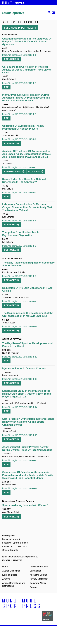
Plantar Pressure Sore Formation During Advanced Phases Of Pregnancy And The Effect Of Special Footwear (26, 98)
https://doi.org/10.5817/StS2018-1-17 (19, 488)
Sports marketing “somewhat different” (25, 505)
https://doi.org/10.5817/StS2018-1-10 (19, 301)
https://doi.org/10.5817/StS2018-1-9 (19, 276)
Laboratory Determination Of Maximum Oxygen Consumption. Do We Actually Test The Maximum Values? (27, 207)
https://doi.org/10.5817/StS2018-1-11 (19, 326)
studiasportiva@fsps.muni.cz (23, 556)
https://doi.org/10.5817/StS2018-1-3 (19, 114)
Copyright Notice (38, 583)
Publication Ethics (39, 566)
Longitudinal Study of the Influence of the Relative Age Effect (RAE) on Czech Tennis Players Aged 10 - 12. (27, 394)
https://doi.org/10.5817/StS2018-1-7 (19, 220)
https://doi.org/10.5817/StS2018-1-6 (19, 192)
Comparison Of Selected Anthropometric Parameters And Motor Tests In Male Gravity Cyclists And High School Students (27, 475)
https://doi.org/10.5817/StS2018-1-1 (19, 55)
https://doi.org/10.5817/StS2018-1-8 (19, 246)
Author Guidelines (11, 570)
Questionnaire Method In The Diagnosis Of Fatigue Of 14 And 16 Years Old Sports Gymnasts (27, 41)
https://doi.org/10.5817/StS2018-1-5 (19, 167)
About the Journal (39, 574)
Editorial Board (9, 574)
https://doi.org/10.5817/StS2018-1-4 (19, 139)
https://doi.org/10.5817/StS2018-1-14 (19, 407)
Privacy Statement (39, 579)
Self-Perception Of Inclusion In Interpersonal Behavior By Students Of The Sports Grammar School (28, 422)
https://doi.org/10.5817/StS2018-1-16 (19, 460)
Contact (34, 587)
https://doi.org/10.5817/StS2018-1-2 (19, 83)
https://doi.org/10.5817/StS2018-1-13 (19, 379)
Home (5, 566)
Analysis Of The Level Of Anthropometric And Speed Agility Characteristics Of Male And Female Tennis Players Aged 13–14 (26, 154)
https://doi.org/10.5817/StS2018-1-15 (19, 435)
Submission (35, 570)
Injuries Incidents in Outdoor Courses (24, 368)
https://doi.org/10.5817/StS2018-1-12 (19, 357)
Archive (6, 579)
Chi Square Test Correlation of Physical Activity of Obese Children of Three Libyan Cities (27, 70)
